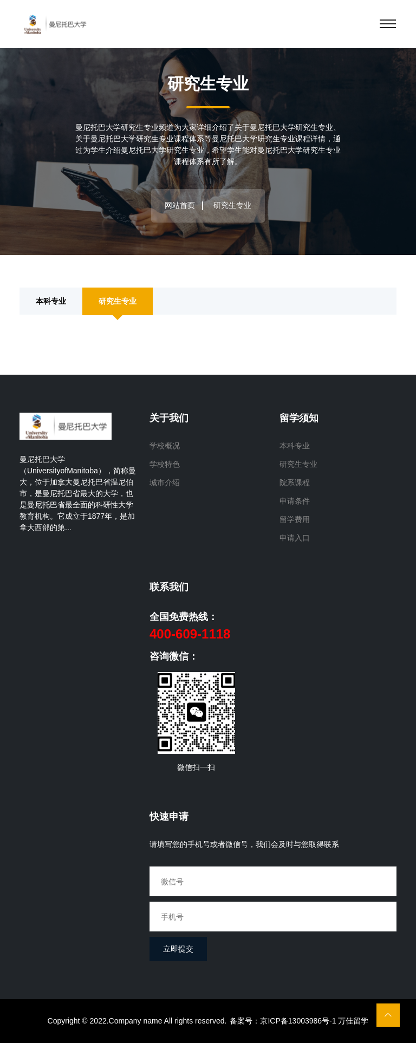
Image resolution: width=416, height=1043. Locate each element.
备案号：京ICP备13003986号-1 (283, 1020)
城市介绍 (165, 482)
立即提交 (178, 948)
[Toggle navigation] (387, 23)
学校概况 (165, 445)
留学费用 (295, 519)
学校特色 (165, 464)
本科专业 (51, 300)
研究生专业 (117, 300)
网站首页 (180, 205)
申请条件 (295, 501)
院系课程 (295, 482)
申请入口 (295, 537)
